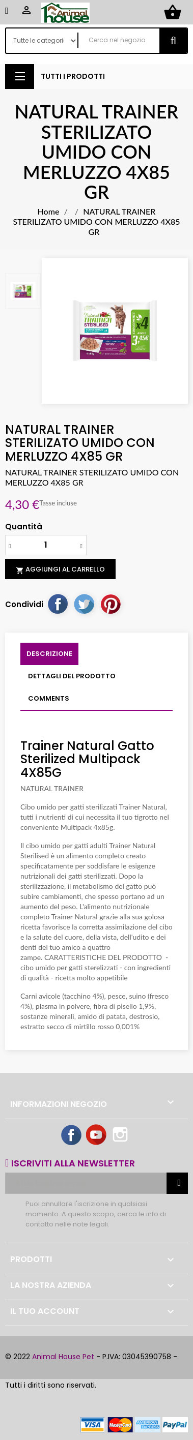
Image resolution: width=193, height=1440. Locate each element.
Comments (48, 698)
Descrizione (49, 653)
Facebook (72, 1135)
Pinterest (110, 603)
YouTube (97, 1135)
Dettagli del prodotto (72, 676)
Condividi (57, 603)
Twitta (84, 603)
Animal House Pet (63, 1357)
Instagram (121, 1135)
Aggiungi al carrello (60, 569)
